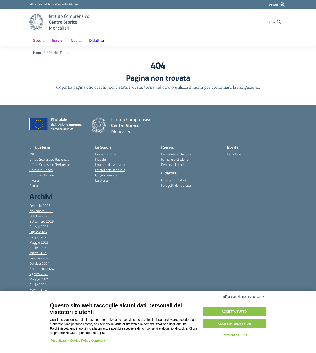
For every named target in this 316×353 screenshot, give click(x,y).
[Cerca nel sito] (273, 22)
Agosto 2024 (38, 274)
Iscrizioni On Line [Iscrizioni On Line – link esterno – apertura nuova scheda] (41, 175)
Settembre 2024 (41, 268)
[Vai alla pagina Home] (37, 52)
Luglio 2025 (38, 231)
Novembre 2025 (41, 210)
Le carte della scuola (110, 169)
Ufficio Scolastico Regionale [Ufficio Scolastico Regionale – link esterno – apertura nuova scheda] (49, 159)
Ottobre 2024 (39, 263)
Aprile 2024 (38, 284)
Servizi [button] (57, 40)
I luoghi (100, 159)
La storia (101, 180)
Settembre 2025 (41, 221)
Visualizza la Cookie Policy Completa (78, 340)
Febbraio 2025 (39, 258)
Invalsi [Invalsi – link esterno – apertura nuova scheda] (34, 180)
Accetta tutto (234, 311)
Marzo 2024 (38, 289)
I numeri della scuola (110, 164)
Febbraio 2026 (39, 205)
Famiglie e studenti (175, 159)
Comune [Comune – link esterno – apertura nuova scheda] (35, 185)
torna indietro (157, 87)
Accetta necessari (234, 323)
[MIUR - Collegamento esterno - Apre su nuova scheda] (53, 4)
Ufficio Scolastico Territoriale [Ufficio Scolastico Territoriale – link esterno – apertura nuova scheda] (49, 164)
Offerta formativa (174, 180)
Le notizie (234, 154)
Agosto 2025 (38, 226)
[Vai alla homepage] (36, 22)
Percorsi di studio (173, 164)
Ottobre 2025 (39, 216)
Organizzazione (106, 175)
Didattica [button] (96, 40)
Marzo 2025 (38, 252)
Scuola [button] (39, 40)
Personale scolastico (176, 154)
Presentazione (105, 154)
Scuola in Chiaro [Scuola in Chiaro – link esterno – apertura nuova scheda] (41, 169)
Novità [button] (76, 40)
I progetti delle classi (176, 185)
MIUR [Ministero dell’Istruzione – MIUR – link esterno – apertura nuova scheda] (33, 154)
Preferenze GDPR (234, 335)
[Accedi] (277, 4)
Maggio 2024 (39, 279)
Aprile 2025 (38, 247)
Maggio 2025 (39, 242)
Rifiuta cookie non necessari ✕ (244, 296)
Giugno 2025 (38, 237)
